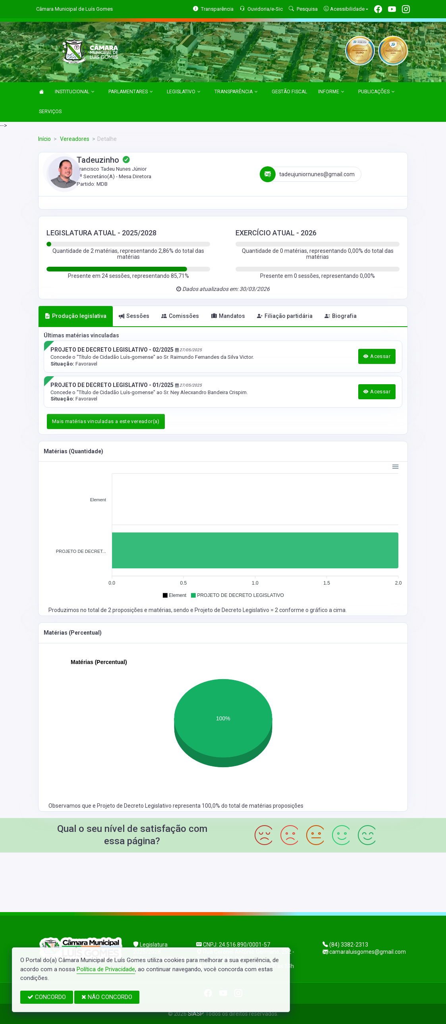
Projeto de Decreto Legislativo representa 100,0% (159, 806)
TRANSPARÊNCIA (236, 92)
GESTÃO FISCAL (289, 91)
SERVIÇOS (50, 111)
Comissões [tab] (180, 316)
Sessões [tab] (134, 316)
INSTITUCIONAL (75, 92)
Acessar (376, 356)
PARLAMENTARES (130, 92)
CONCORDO (46, 997)
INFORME (331, 92)
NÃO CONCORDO (106, 997)
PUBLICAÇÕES (376, 92)
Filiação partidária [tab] (285, 316)
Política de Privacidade (106, 969)
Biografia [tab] (340, 316)
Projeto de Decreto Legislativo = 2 (237, 610)
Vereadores (74, 139)
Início (44, 139)
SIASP (195, 1014)
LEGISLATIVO (184, 92)
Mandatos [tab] (228, 316)
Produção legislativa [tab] (75, 316)
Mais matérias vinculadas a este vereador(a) (106, 421)
